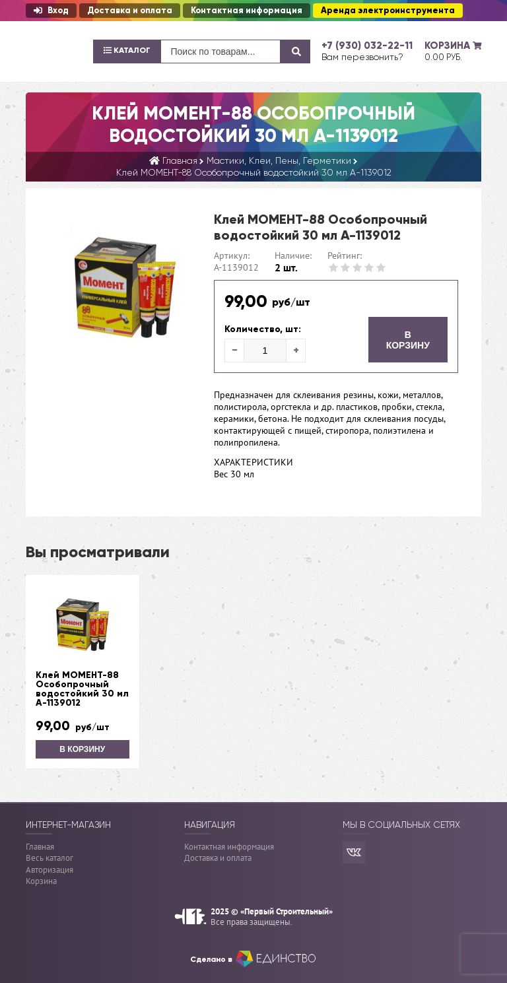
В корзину (408, 340)
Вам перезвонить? (362, 56)
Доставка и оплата (129, 10)
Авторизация (49, 869)
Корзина (41, 881)
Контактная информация (246, 10)
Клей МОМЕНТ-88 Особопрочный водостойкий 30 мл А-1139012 (82, 689)
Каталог (127, 50)
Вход (51, 10)
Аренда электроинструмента (388, 10)
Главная (40, 846)
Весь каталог (49, 858)
